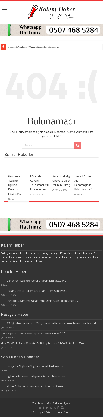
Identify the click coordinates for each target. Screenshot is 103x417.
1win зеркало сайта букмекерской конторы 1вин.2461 (34, 333)
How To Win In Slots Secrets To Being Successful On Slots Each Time (43, 343)
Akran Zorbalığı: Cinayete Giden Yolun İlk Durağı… (62, 180)
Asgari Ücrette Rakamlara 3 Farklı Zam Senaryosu (37, 291)
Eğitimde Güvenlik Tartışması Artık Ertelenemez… (40, 183)
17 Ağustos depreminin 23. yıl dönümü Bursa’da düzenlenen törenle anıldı (51, 323)
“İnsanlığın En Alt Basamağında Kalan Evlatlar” (83, 183)
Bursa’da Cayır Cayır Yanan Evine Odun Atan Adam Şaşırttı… (43, 301)
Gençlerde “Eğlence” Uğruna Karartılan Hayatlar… (33, 46)
